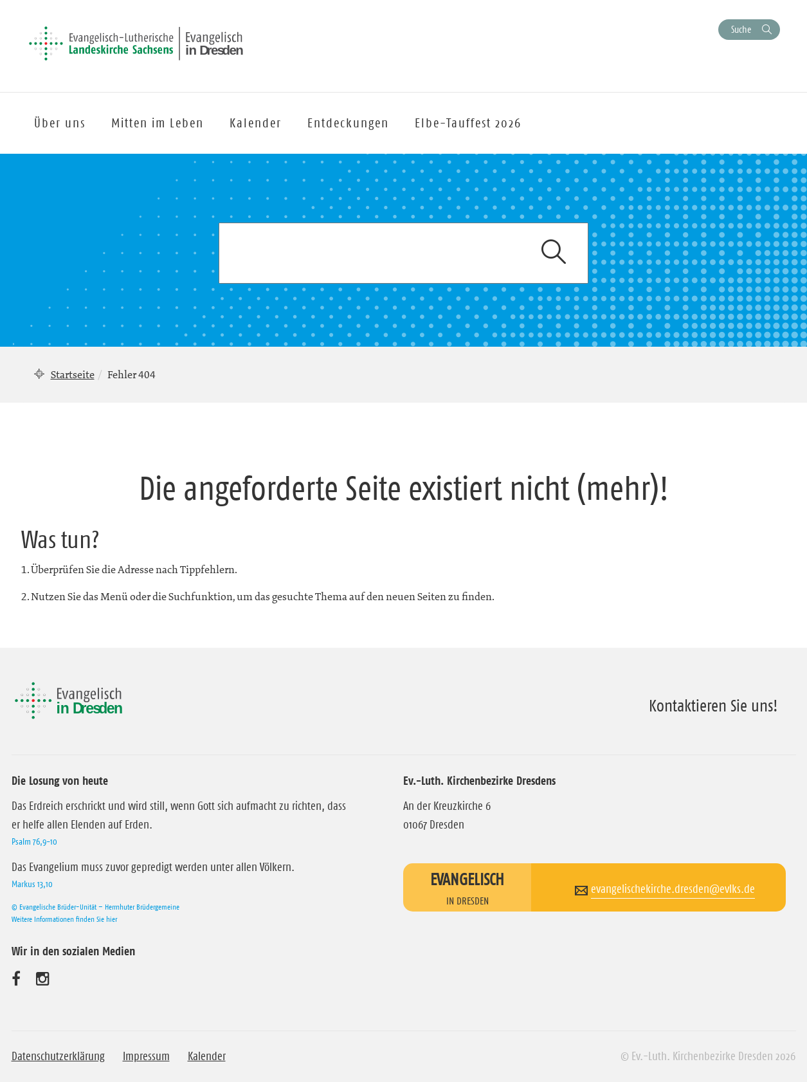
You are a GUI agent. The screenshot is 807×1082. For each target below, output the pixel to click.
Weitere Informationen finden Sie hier (64, 919)
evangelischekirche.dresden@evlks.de (673, 889)
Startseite (73, 374)
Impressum (146, 1056)
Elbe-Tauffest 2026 (468, 123)
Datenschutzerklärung (58, 1056)
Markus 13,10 (32, 884)
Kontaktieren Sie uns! (713, 705)
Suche (741, 29)
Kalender (207, 1056)
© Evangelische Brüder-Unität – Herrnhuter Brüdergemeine (95, 907)
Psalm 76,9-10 (34, 841)
